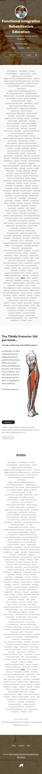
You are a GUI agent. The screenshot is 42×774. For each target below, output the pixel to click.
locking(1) (20, 310)
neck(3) (26, 183)
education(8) (19, 96)
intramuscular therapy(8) (14, 103)
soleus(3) (28, 185)
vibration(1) (29, 240)
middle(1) (26, 280)
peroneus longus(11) (28, 86)
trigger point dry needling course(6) (17, 118)
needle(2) (31, 220)
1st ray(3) (19, 170)
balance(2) (16, 193)
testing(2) (8, 193)
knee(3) (33, 178)
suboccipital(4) (12, 143)
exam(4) (10, 148)
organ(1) (29, 295)
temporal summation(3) (15, 178)
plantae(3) (26, 170)
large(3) (16, 160)
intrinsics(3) (10, 170)
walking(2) (36, 190)
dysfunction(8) (9, 96)
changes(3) (8, 188)
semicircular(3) (25, 188)
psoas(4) (32, 135)
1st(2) (21, 218)
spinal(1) (32, 300)
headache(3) (27, 180)
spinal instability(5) (13, 123)
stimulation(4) (23, 140)
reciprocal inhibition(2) (16, 230)
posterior (36, 429)
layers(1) (37, 263)
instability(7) (28, 103)
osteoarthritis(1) (31, 265)
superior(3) (18, 175)
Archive (21, 47)
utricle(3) (33, 183)
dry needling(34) (11, 73)
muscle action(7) (26, 110)
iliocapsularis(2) (34, 223)
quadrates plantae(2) (31, 218)
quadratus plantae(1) (10, 263)
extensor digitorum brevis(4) (18, 135)
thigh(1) (30, 270)
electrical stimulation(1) (11, 293)
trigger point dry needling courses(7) (21, 105)
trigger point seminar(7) (28, 108)
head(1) (28, 273)
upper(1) (6, 290)
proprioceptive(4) (14, 150)
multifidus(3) (7, 160)
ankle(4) (32, 140)
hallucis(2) (14, 228)
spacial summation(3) (30, 175)
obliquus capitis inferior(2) (12, 215)
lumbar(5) (23, 128)
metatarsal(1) (22, 307)
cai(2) (27, 208)
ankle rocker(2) (8, 223)
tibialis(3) (35, 188)
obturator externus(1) (14, 253)
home (30, 320)
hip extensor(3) (34, 158)
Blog (14, 47)
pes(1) (38, 283)
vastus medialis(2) (13, 205)
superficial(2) (25, 193)
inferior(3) (36, 180)
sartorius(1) (7, 283)
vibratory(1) (24, 255)
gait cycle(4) (12, 140)
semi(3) (16, 188)
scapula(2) (20, 208)
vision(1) (7, 268)
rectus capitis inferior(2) (31, 215)
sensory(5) (32, 120)
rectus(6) (11, 115)
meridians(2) (34, 200)
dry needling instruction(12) (15, 83)
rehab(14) (36, 78)
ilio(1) (21, 263)
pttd (3, 432)
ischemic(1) (15, 248)
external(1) (26, 275)
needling (10, 429)
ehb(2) (6, 203)
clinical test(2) (32, 225)
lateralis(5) (17, 130)
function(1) (8, 255)
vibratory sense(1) (25, 243)
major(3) (35, 185)
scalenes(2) (24, 205)
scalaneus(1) (36, 288)
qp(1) (38, 305)
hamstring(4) (8, 155)
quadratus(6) (20, 115)
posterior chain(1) (10, 302)
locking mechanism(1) (16, 315)
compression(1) (26, 248)
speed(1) (35, 278)
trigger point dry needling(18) (21, 76)
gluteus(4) (36, 138)
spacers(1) (11, 260)
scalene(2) (33, 205)
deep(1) (16, 255)
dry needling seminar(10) (15, 93)
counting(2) (22, 198)
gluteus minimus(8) (18, 101)
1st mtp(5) (23, 125)
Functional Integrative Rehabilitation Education (24, 755)
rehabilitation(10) (31, 93)
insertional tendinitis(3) (11, 165)
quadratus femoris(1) (10, 243)
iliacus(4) (7, 158)
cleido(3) (22, 168)
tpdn (24, 432)
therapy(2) (27, 203)
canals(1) (35, 273)
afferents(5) (33, 125)
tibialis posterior (16, 432)
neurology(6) (30, 115)
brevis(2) (20, 203)
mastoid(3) (8, 185)
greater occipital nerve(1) (19, 290)
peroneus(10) (21, 88)
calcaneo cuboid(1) (14, 312)
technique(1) (15, 320)
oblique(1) (6, 305)
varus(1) (33, 285)
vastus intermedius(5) (28, 123)
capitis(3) (16, 190)
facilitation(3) (22, 163)
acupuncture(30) (24, 73)
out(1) (21, 240)
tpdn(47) (32, 71)
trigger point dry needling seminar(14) (17, 81)
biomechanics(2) (12, 233)
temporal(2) (8, 200)
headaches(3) (17, 180)
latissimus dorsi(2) (11, 218)
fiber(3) (33, 173)
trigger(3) (31, 163)
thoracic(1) (24, 297)
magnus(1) (35, 268)
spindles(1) (7, 295)
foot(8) (29, 101)
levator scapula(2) (11, 210)
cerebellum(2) (16, 238)
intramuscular (14, 427)
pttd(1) (23, 278)
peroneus (17, 429)
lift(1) (31, 258)
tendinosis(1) (30, 283)
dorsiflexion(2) (21, 225)
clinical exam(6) (31, 113)
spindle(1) (37, 293)
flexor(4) (27, 155)
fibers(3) (34, 170)
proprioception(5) (13, 125)
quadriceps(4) (31, 153)
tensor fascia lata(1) (13, 265)
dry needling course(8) (14, 98)
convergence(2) (11, 198)
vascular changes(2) (20, 195)
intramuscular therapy (27, 427)
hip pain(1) (14, 240)
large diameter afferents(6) (15, 113)
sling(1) (19, 302)
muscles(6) (35, 118)
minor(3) (19, 183)
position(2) (27, 235)
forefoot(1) (34, 275)
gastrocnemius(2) (21, 223)
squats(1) (36, 302)
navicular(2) (32, 213)
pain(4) (22, 153)
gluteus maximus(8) (32, 96)
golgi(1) (14, 295)
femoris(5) (32, 128)
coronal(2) (7, 235)
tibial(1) (8, 297)
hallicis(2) (35, 203)
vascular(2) (8, 195)
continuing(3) (18, 185)
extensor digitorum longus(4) (13, 138)
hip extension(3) (26, 165)
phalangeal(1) (11, 307)
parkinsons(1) (30, 315)
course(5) (29, 133)
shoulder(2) (12, 208)
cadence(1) (9, 280)
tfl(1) (22, 265)
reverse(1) (33, 253)
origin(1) (37, 295)
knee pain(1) (28, 302)
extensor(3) (24, 158)
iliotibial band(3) (34, 160)
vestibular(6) (22, 120)
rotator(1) (22, 270)
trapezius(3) (7, 180)
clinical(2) (17, 200)
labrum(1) (35, 250)
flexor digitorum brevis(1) (12, 288)
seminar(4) (25, 148)
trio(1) (27, 285)
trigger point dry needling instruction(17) (17, 78)
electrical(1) (24, 300)
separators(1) (21, 260)
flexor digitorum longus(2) (17, 220)
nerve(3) (10, 173)
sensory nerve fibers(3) (22, 173)
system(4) (28, 138)
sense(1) (25, 253)
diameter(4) (18, 155)
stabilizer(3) (7, 190)
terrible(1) (19, 285)
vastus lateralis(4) (13, 153)
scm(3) (36, 168)
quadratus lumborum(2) (28, 233)
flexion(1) (36, 243)
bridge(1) (24, 320)
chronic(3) (14, 158)
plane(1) (14, 268)
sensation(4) (35, 155)
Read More (8, 422)
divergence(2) (33, 195)
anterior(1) (26, 288)
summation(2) (32, 198)
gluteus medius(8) (30, 98)
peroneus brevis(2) (25, 228)
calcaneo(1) (12, 310)
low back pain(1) (17, 245)
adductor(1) (26, 268)
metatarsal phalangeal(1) (14, 317)
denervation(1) (13, 300)
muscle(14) (35, 81)
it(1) (19, 268)
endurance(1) (33, 317)
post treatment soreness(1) (13, 250)
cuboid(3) (23, 160)
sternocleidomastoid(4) (30, 145)
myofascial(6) (12, 120)
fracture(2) (22, 213)
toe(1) (37, 258)
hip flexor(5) (8, 130)
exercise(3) (9, 175)
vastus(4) (17, 148)
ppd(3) (27, 178)
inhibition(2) (35, 238)
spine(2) (12, 203)
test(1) (29, 278)
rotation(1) (14, 270)
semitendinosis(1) (18, 283)
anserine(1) (11, 285)
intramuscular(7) (12, 108)
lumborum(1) (34, 255)
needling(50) (23, 71)
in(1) (25, 317)
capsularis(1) (28, 263)
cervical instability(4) (28, 150)
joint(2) (29, 210)
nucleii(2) (7, 238)
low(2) (35, 210)
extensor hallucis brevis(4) (27, 143)
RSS (28, 47)
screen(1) (25, 258)
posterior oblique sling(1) (20, 305)
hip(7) (36, 103)
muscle (4, 429)
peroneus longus (26, 429)
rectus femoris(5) (13, 128)
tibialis (7, 432)
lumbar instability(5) (18, 133)
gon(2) (33, 208)
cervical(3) (12, 163)
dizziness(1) (18, 280)
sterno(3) (30, 168)
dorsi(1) (7, 245)
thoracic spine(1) (26, 293)
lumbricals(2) (17, 235)
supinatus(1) (9, 278)
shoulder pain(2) (25, 190)
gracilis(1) (34, 280)
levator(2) (22, 210)
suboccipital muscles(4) (13, 145)
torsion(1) (16, 297)
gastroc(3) (36, 165)
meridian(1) (31, 260)
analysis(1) (33, 297)
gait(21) (34, 73)
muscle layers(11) (32, 83)
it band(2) (25, 200)
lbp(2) (9, 213)
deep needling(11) (14, 86)
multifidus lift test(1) (31, 245)
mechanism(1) (30, 310)
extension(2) (10, 225)
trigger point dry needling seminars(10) (21, 91)
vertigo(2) (35, 193)
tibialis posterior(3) (11, 168)
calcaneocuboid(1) (29, 312)
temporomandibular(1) (13, 275)
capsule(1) (27, 250)
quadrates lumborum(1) (12, 258)
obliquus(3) (11, 183)
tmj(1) (17, 278)
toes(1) (32, 305)
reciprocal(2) (30, 230)
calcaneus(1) (32, 307)
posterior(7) (15, 110)
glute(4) (33, 148)
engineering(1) (35, 290)
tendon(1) (22, 295)
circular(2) (35, 235)
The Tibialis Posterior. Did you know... (19, 338)
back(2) (15, 213)
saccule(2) (26, 238)
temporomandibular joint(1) (14, 273)
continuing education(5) (31, 130)
